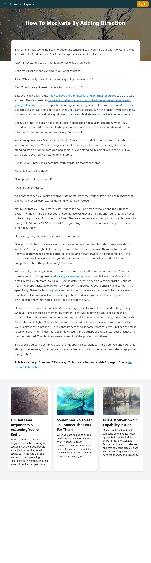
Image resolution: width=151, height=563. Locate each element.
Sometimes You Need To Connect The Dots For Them (75, 425)
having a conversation (71, 276)
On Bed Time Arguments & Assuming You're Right (25, 427)
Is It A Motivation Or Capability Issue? (120, 422)
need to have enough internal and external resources (82, 95)
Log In (142, 4)
